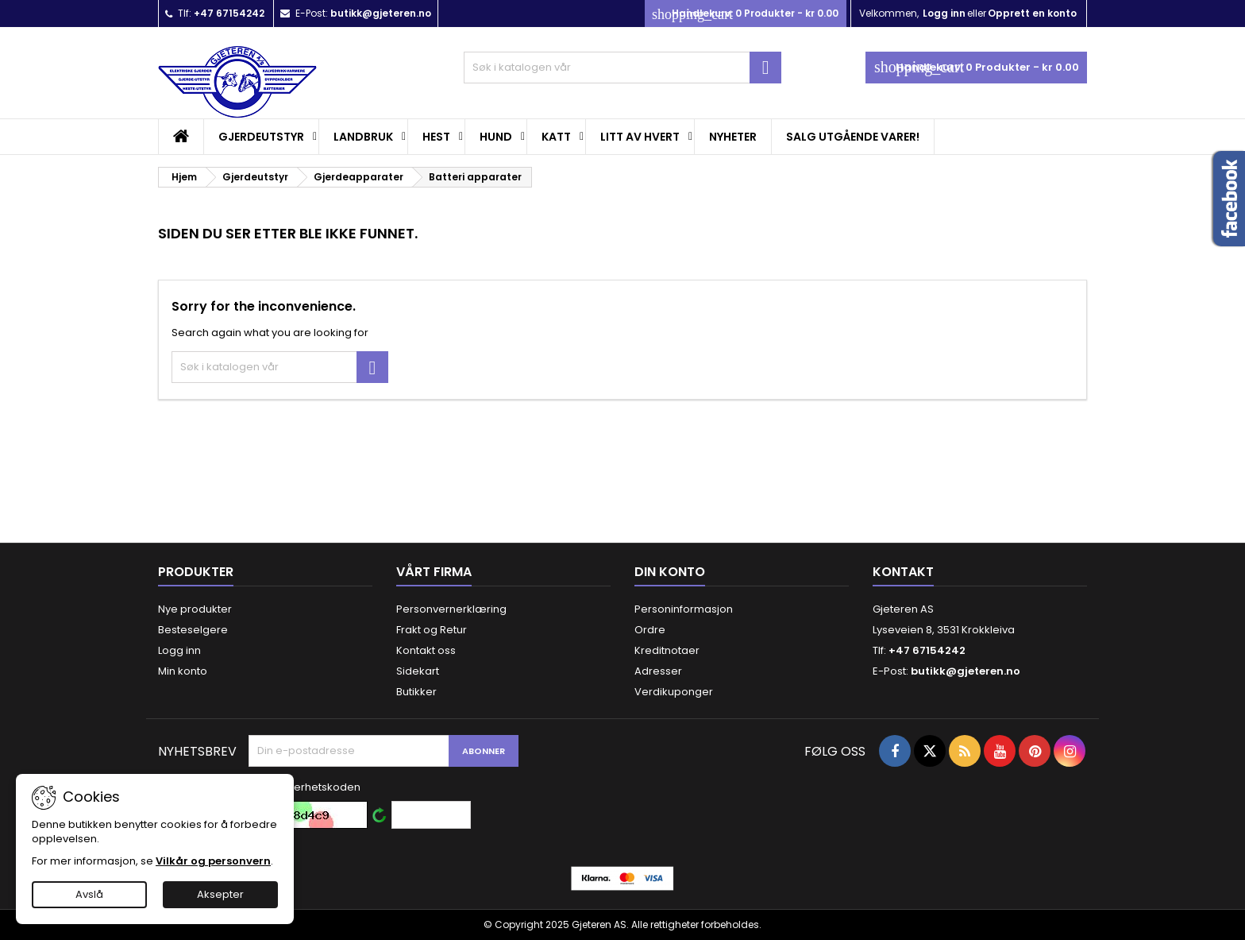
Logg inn (944, 13)
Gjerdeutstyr (261, 137)
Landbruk (363, 137)
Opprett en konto (1032, 13)
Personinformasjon (683, 609)
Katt (556, 137)
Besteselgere (193, 629)
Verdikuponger (673, 691)
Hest (436, 137)
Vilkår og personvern (213, 860)
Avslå (89, 894)
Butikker (416, 691)
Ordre (649, 629)
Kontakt (903, 572)
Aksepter (220, 894)
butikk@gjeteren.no (380, 13)
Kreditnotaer (667, 650)
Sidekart (417, 671)
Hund (496, 137)
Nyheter (733, 137)
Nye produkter (195, 609)
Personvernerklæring (451, 609)
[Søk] (622, 67)
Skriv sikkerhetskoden (304, 787)
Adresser (658, 671)
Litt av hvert (640, 137)
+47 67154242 (229, 13)
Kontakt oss (426, 650)
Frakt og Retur (431, 629)
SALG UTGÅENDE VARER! (852, 137)
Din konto (669, 572)
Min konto (182, 671)
